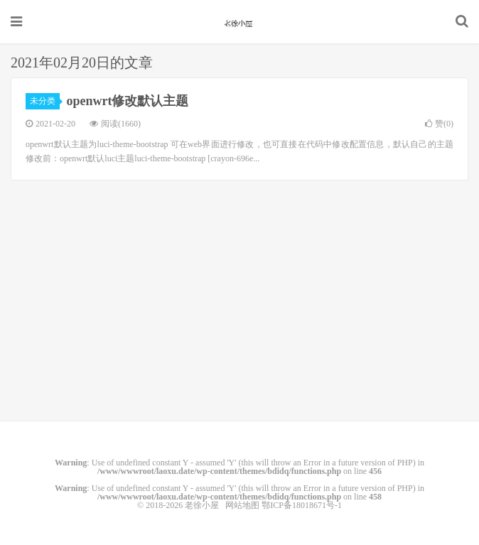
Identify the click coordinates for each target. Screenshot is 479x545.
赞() (439, 124)
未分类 (45, 101)
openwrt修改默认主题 (128, 101)
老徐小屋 (239, 22)
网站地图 (242, 505)
